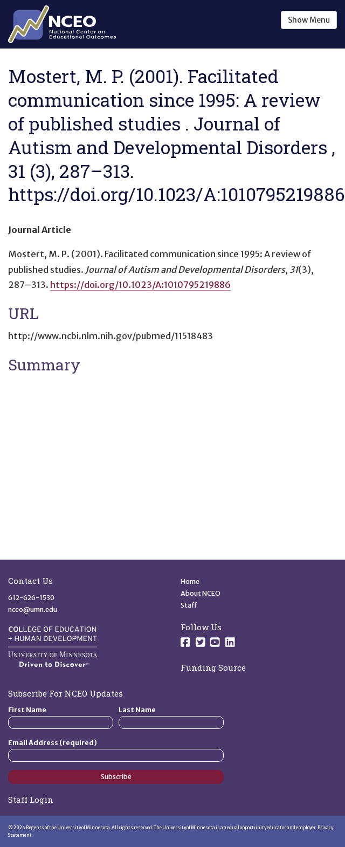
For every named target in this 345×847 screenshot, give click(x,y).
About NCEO (200, 593)
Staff (189, 605)
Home (190, 581)
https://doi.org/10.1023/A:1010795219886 (140, 284)
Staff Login (30, 799)
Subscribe (116, 777)
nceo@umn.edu (32, 609)
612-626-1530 (31, 598)
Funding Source (213, 667)
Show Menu (309, 20)
